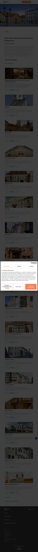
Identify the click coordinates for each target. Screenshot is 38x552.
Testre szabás (19, 286)
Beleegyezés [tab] (6, 266)
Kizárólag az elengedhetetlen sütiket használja (7, 287)
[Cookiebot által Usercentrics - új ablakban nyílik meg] (32, 263)
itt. (9, 278)
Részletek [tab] (19, 266)
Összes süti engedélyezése (31, 287)
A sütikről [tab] (31, 266)
